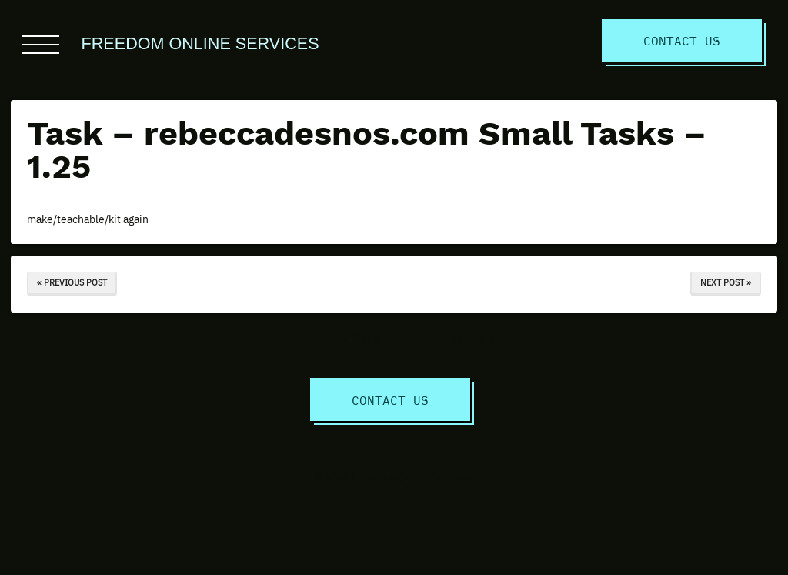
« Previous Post (72, 282)
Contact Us (681, 40)
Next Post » (725, 282)
